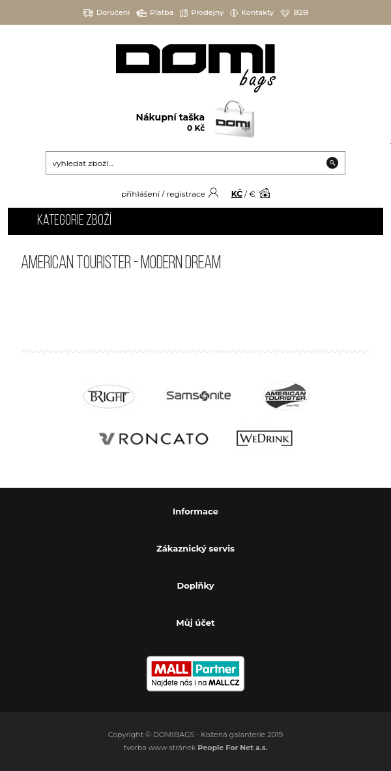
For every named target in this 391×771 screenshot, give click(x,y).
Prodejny (202, 12)
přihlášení (140, 194)
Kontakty (252, 12)
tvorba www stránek (196, 747)
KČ (236, 194)
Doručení (106, 12)
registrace (185, 194)
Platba (154, 12)
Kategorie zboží (74, 221)
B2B (294, 12)
